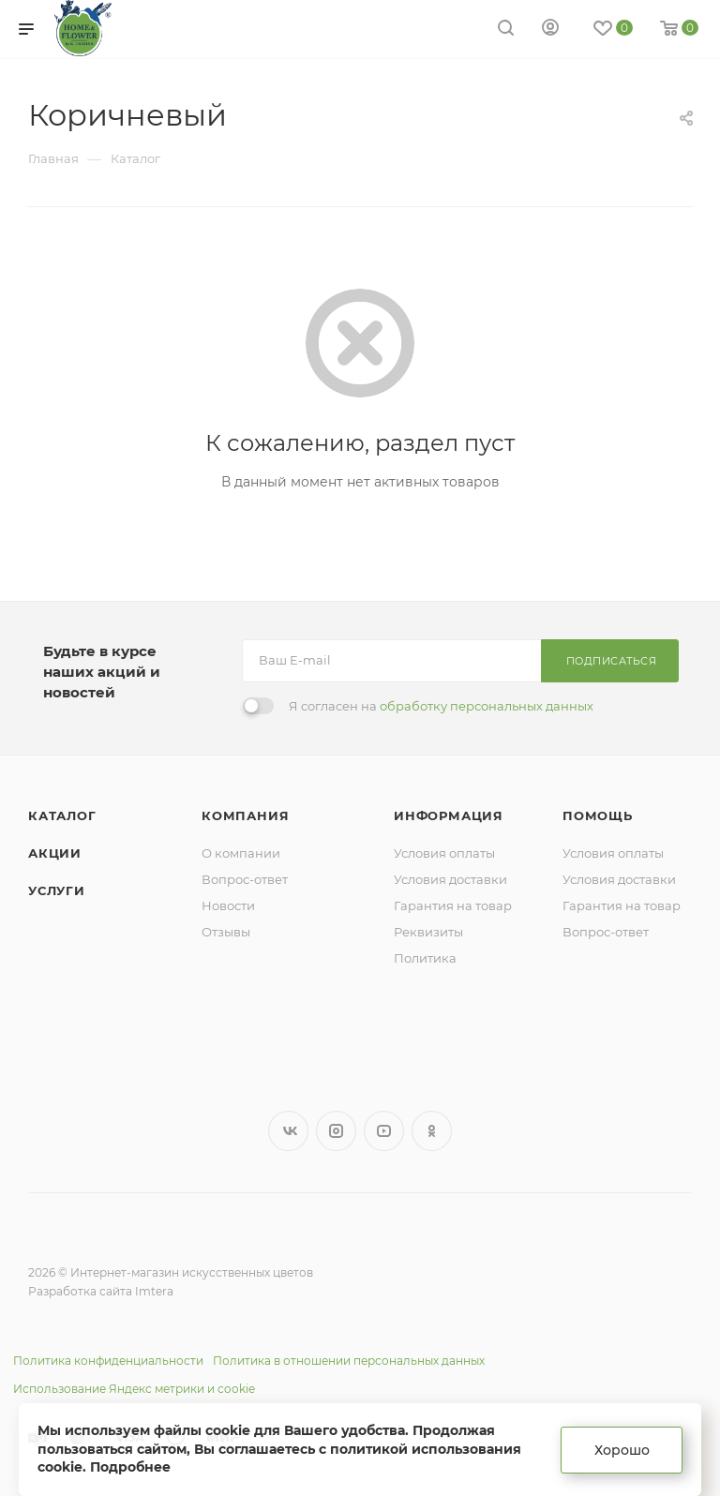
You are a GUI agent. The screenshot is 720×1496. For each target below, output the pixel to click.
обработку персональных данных (486, 705)
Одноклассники (432, 1131)
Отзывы (226, 931)
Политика (425, 957)
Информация (448, 815)
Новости (228, 905)
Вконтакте (288, 1131)
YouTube (384, 1131)
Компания (245, 815)
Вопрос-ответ (245, 879)
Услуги (56, 890)
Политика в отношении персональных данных (349, 1361)
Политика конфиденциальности (108, 1361)
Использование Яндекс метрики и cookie (134, 1389)
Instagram (336, 1131)
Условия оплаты (444, 852)
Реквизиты (428, 931)
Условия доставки (450, 879)
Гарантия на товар (453, 905)
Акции (55, 852)
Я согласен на (441, 705)
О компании (241, 852)
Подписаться (611, 660)
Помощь (597, 815)
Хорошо (622, 1450)
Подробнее (130, 1467)
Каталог (62, 815)
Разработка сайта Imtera (100, 1291)
